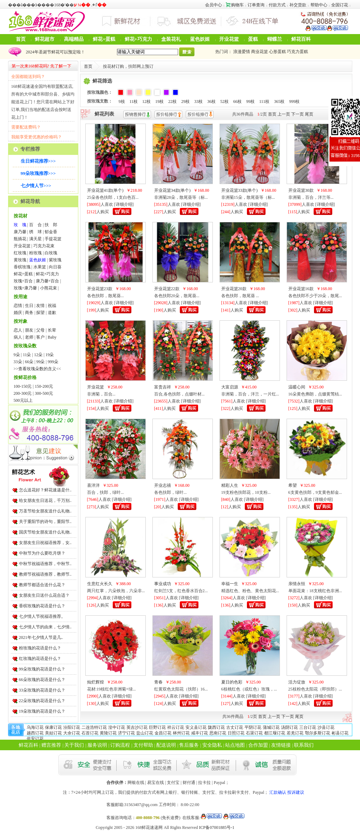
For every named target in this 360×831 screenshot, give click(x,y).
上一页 (283, 114)
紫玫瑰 (55, 259)
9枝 (122, 101)
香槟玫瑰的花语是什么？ (42, 605)
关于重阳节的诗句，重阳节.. (45, 521)
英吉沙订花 (137, 727)
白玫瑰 (51, 252)
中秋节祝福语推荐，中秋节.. (45, 563)
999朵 (53, 361)
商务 (29, 312)
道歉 (52, 312)
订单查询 (256, 4)
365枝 (279, 101)
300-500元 (44, 393)
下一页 (297, 114)
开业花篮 (229, 39)
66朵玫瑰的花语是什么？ (42, 679)
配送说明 (166, 745)
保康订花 (53, 727)
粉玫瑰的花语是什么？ (40, 648)
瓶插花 (20, 238)
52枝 (224, 101)
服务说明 (97, 745)
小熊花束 (48, 288)
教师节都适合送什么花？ (42, 584)
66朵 (29, 361)
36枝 (211, 101)
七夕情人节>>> (36, 185)
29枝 (185, 101)
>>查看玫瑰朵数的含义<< (37, 368)
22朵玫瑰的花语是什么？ (42, 700)
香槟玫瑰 (22, 266)
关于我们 (74, 745)
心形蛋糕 (277, 51)
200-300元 (23, 393)
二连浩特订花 (94, 727)
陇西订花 (216, 727)
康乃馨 (20, 231)
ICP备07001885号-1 (217, 827)
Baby (52, 337)
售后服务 (189, 745)
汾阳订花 (71, 727)
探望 (40, 312)
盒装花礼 (171, 39)
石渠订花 (254, 733)
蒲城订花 (271, 727)
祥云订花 (175, 727)
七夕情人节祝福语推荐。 (42, 616)
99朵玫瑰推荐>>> (38, 173)
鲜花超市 (44, 39)
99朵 (40, 361)
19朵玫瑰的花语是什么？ (42, 711)
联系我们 (304, 745)
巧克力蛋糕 (297, 51)
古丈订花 (234, 727)
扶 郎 (51, 224)
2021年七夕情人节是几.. (41, 637)
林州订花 (181, 733)
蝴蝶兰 (274, 39)
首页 (21, 39)
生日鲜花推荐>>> (38, 161)
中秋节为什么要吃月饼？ (42, 553)
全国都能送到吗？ (28, 76)
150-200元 (44, 386)
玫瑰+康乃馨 (25, 288)
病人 (18, 337)
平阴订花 (252, 727)
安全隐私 (212, 745)
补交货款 (297, 4)
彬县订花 (340, 733)
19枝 (159, 101)
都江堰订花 (274, 733)
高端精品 (74, 39)
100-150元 (23, 386)
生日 (29, 305)
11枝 (134, 101)
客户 (40, 337)
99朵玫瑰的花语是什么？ (42, 669)
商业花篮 (259, 51)
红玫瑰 (20, 252)
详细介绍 (124, 204)
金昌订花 (163, 733)
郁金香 (51, 231)
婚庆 (18, 312)
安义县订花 (196, 727)
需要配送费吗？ (26, 127)
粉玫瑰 (35, 252)
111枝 (264, 101)
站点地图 (235, 745)
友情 (40, 305)
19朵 (49, 354)
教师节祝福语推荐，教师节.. (45, 574)
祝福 (52, 305)
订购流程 (120, 745)
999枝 (294, 101)
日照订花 (236, 733)
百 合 (35, 224)
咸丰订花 (199, 733)
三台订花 (307, 727)
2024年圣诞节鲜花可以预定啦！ (54, 52)
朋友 (29, 330)
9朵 (17, 354)
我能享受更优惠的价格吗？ (36, 137)
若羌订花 (295, 733)
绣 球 (35, 231)
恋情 (18, 305)
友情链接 (281, 745)
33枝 (198, 101)
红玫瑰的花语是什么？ (40, 658)
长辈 (52, 330)
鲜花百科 (301, 39)
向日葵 (55, 266)
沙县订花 (326, 727)
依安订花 (35, 738)
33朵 (18, 361)
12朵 (38, 354)
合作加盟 (258, 745)
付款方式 (277, 4)
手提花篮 (53, 238)
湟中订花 (116, 727)
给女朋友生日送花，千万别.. (45, 500)
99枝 (250, 101)
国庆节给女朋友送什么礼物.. (45, 532)
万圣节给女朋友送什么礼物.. (45, 511)
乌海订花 (35, 727)
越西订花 (35, 733)
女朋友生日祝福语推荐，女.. (45, 542)
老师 (29, 337)
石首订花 (89, 733)
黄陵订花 (108, 733)
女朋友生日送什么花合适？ (44, 595)
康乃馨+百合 (47, 281)
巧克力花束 (43, 245)
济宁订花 (126, 733)
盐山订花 (144, 733)
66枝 (237, 101)
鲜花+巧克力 (138, 39)
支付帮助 (143, 745)
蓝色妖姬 (200, 39)
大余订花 (71, 733)
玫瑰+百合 (23, 281)
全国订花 (339, 4)
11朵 (27, 354)
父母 (40, 330)
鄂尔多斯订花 (317, 733)
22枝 (172, 101)
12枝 (146, 101)
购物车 (235, 4)
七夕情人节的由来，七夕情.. (45, 626)
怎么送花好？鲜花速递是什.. (45, 490)
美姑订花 (53, 733)
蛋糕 (253, 39)
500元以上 (23, 400)
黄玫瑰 (20, 259)
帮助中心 (318, 4)
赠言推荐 (51, 745)
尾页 (309, 114)
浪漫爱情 (241, 51)
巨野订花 (157, 727)
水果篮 (39, 266)
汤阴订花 (289, 727)
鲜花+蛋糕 (104, 39)
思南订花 (217, 733)
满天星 (35, 238)
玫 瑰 (20, 224)
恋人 (18, 330)
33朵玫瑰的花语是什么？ (42, 690)
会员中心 (213, 4)
